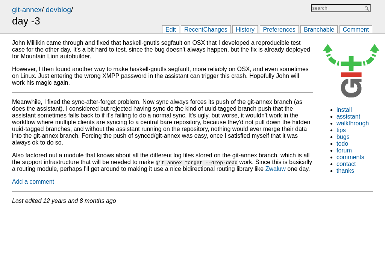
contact (346, 164)
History (245, 29)
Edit (170, 29)
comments (350, 157)
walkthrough (352, 123)
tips (341, 130)
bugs (343, 137)
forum (344, 150)
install (344, 110)
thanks (345, 170)
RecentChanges (205, 29)
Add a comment (33, 181)
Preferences (279, 29)
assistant (348, 116)
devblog (58, 10)
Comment (356, 29)
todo (342, 143)
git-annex (27, 10)
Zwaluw (275, 169)
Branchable (319, 29)
